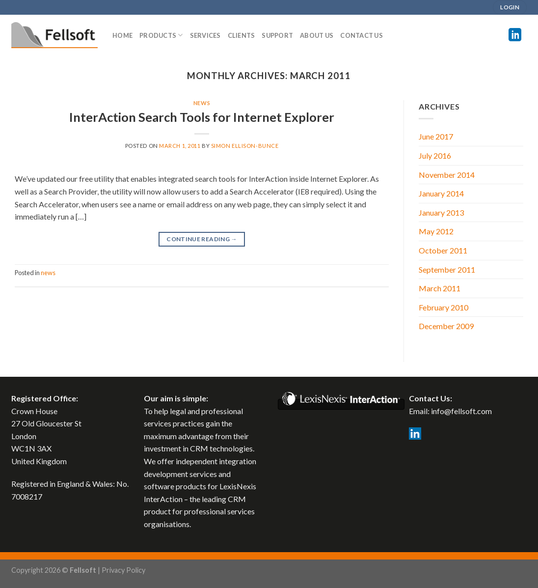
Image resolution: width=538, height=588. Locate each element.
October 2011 (443, 250)
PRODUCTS (161, 35)
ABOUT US (316, 35)
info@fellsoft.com (461, 411)
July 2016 (435, 155)
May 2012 (436, 231)
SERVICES (205, 35)
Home (122, 35)
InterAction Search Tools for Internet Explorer (201, 117)
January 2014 (441, 193)
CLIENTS (241, 35)
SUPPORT (277, 35)
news (201, 103)
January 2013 (441, 212)
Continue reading (201, 239)
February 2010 (443, 307)
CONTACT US (361, 35)
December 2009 (446, 326)
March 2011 (439, 288)
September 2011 (447, 269)
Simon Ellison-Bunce (245, 145)
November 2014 (447, 174)
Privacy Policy (123, 570)
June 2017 (436, 136)
